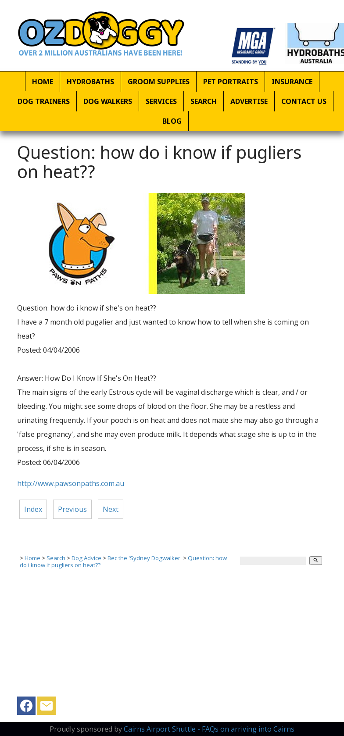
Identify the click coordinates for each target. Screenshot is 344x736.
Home (42, 81)
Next (110, 509)
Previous (72, 509)
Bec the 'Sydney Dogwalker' (145, 558)
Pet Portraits (230, 81)
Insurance (292, 81)
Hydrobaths (90, 81)
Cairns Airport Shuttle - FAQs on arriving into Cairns (209, 729)
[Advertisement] (168, 635)
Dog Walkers (107, 101)
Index (33, 509)
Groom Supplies (159, 81)
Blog (172, 121)
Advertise (249, 101)
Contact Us (303, 101)
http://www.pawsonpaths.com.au (70, 483)
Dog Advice (86, 558)
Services (161, 101)
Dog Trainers (44, 101)
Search (203, 101)
